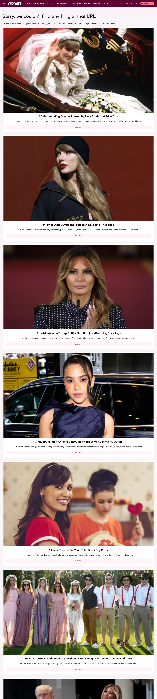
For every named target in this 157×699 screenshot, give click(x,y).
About (66, 661)
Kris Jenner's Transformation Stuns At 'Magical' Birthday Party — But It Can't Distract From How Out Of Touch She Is (27, 375)
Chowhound (25, 676)
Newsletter (147, 3)
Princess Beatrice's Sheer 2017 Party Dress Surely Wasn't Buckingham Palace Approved (130, 185)
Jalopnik (20, 678)
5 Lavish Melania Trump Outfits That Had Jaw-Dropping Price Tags (130, 60)
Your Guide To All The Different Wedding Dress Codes (27, 561)
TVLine (89, 681)
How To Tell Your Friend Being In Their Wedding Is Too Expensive (78, 499)
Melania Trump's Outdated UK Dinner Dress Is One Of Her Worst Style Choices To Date (129, 622)
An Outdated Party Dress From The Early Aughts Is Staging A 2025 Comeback (130, 249)
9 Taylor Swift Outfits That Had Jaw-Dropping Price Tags (78, 60)
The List (69, 681)
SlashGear (115, 678)
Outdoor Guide (72, 678)
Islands (137, 676)
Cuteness (36, 676)
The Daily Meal (58, 681)
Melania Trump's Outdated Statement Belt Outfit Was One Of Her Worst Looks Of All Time (130, 501)
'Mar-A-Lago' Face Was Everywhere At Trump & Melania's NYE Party (27, 185)
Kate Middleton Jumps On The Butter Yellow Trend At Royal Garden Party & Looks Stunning (27, 249)
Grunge (95, 676)
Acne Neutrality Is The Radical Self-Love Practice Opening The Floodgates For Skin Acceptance (27, 311)
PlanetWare (84, 678)
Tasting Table (132, 678)
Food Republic (63, 676)
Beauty (87, 3)
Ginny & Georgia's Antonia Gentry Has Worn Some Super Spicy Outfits (27, 121)
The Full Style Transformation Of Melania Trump (78, 561)
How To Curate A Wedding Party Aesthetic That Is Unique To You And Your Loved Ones (130, 123)
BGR (16, 676)
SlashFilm (105, 678)
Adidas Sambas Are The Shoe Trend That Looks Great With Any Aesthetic (27, 439)
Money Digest (47, 678)
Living (105, 3)
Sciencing (95, 678)
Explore (45, 676)
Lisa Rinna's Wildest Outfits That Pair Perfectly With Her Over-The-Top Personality (78, 622)
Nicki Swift (60, 678)
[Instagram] (126, 3)
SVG (123, 678)
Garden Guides (77, 676)
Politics (50, 3)
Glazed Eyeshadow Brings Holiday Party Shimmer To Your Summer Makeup (78, 185)
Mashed (37, 678)
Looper (28, 678)
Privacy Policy (87, 661)
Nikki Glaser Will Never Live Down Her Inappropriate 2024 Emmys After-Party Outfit (130, 373)
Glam (87, 676)
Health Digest (105, 676)
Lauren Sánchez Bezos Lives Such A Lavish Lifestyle (78, 437)
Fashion (96, 3)
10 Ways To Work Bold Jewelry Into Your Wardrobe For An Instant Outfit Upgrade (78, 311)
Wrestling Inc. (99, 681)
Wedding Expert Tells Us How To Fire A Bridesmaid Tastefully (130, 561)
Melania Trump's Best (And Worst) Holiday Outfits (27, 620)
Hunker (129, 676)
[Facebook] (116, 3)
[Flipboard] (131, 3)
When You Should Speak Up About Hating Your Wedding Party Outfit (78, 247)
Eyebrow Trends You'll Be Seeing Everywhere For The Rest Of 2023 (130, 437)
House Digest (118, 676)
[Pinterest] (121, 3)
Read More (27, 81)
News (29, 3)
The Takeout (80, 681)
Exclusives (39, 3)
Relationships (63, 3)
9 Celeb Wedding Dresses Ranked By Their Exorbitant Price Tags (27, 60)
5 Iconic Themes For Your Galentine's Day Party (78, 121)
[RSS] (136, 3)
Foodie (53, 676)
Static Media (66, 665)
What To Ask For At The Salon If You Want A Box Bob (130, 309)
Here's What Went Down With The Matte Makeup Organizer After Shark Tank (27, 501)
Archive (74, 661)
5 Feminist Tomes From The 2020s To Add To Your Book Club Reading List (78, 373)
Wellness (76, 3)
